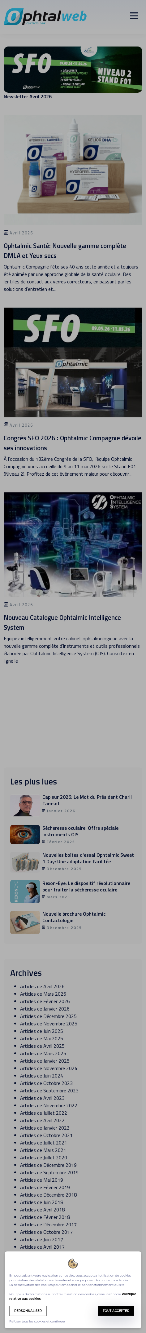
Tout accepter (116, 1311)
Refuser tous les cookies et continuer (37, 1321)
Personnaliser (28, 1311)
